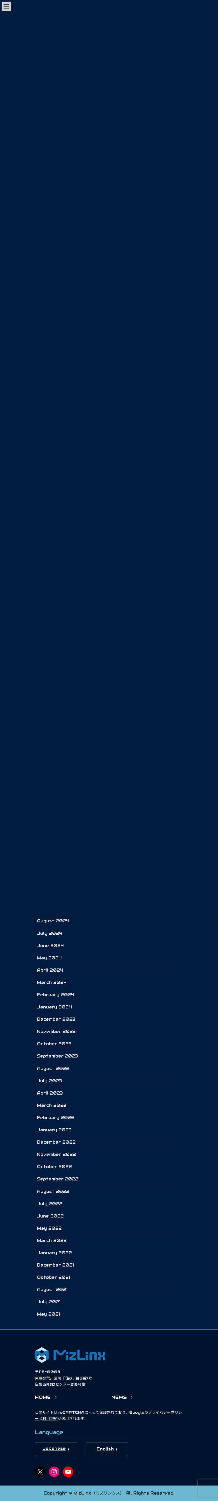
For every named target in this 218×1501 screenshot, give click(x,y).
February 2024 (55, 994)
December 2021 (55, 1265)
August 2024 (53, 920)
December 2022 (56, 1142)
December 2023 (56, 1019)
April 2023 (50, 1093)
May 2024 (49, 958)
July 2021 (49, 1302)
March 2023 (51, 1105)
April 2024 (50, 970)
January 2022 (54, 1252)
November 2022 (56, 1154)
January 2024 (54, 1007)
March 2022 (52, 1240)
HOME (43, 1397)
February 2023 (55, 1117)
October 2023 (54, 1043)
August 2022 (53, 1191)
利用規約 (50, 1418)
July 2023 (49, 1080)
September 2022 (57, 1179)
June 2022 (50, 1216)
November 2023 (56, 1031)
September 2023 (57, 1056)
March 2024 (52, 982)
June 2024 (50, 945)
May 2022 (49, 1228)
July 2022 (49, 1203)
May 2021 (48, 1314)
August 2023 (53, 1068)
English (105, 1449)
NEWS (119, 1397)
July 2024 (49, 933)
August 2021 (52, 1289)
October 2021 (53, 1277)
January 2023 (54, 1130)
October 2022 (54, 1166)
